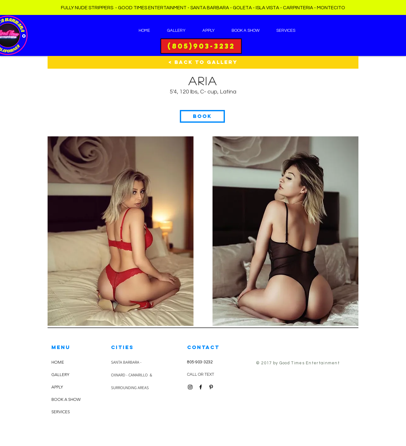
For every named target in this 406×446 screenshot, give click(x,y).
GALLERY (60, 374)
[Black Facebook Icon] (201, 387)
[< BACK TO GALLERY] (203, 62)
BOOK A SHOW (66, 399)
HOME (57, 362)
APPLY (57, 387)
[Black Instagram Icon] (190, 387)
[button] (202, 116)
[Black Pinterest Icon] (211, 387)
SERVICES (60, 411)
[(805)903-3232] (201, 46)
